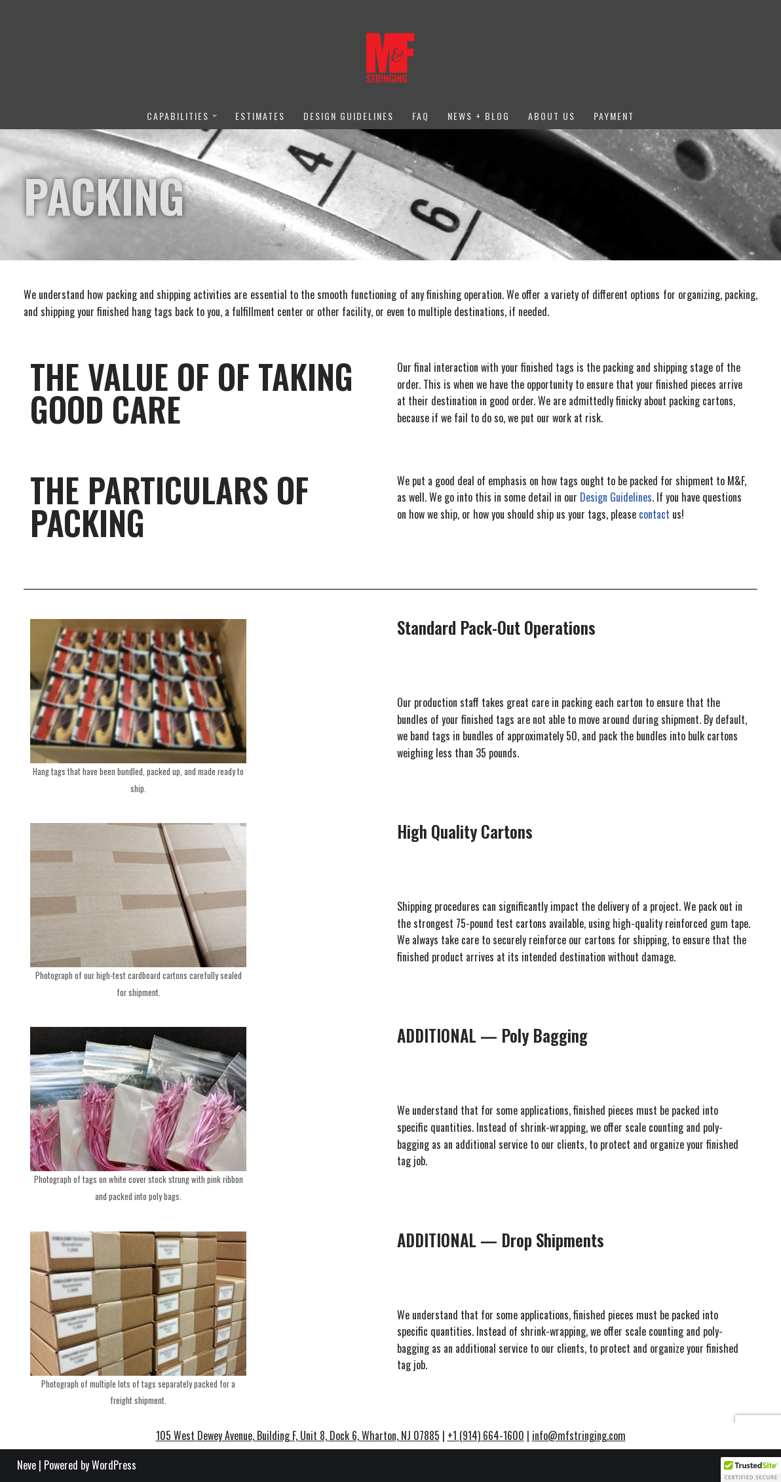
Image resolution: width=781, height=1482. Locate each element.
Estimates (260, 116)
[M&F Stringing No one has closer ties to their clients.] (390, 57)
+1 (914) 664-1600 (486, 1435)
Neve (26, 1465)
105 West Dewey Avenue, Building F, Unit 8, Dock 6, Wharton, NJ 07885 (298, 1435)
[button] (214, 115)
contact (654, 514)
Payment (614, 116)
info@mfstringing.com (579, 1435)
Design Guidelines (348, 116)
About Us (551, 116)
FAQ (420, 116)
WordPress (114, 1465)
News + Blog (479, 116)
